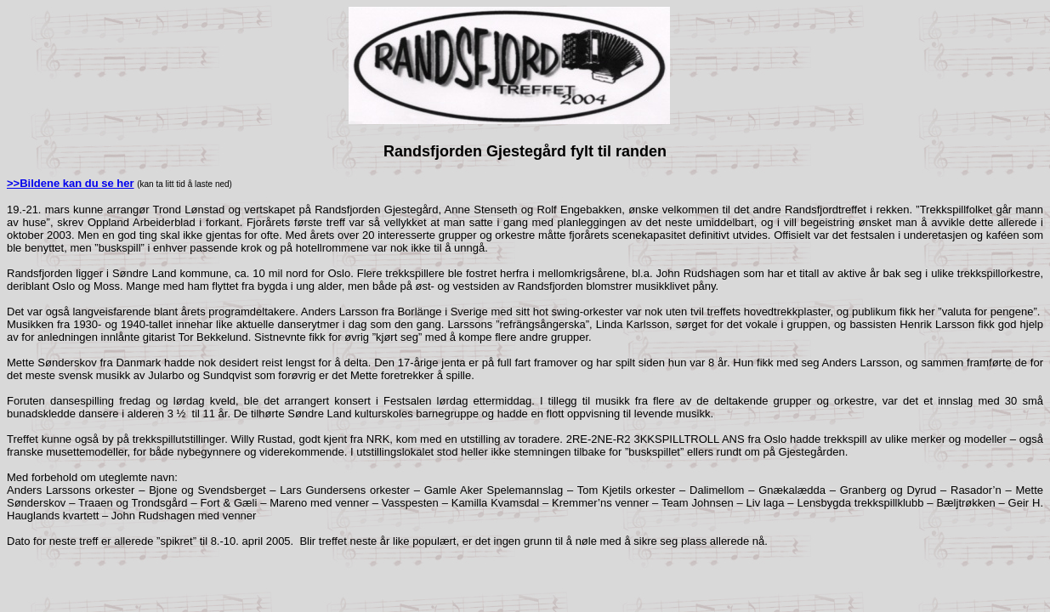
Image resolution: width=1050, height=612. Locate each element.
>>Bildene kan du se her (70, 183)
